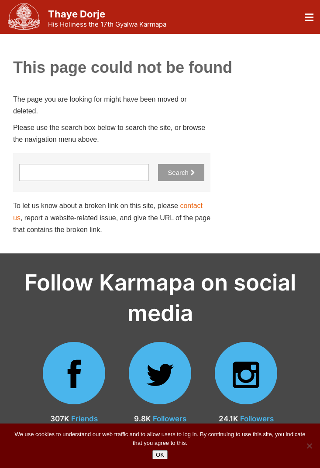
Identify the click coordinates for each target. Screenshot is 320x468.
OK (160, 454)
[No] (309, 445)
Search (181, 172)
